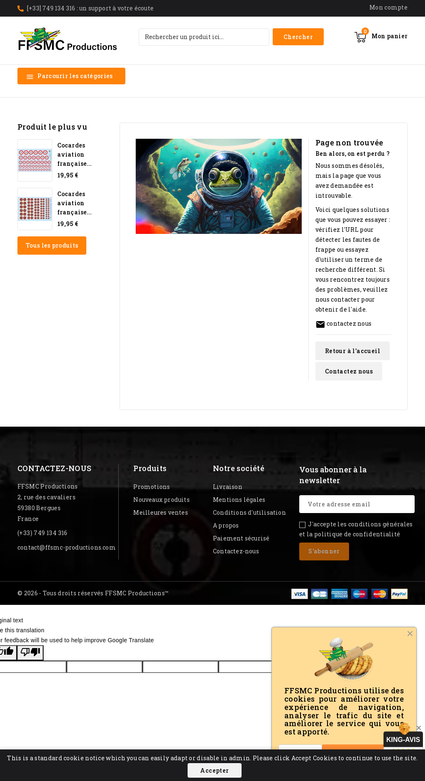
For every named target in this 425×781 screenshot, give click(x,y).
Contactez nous (349, 371)
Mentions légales (239, 499)
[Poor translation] (30, 653)
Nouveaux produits (161, 499)
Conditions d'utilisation (249, 512)
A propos (226, 525)
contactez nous (349, 323)
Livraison (227, 487)
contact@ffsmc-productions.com (66, 547)
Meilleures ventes (160, 512)
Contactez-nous (54, 468)
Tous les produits (52, 245)
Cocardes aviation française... (74, 154)
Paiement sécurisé (241, 538)
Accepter (214, 770)
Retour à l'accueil (352, 351)
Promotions (151, 487)
